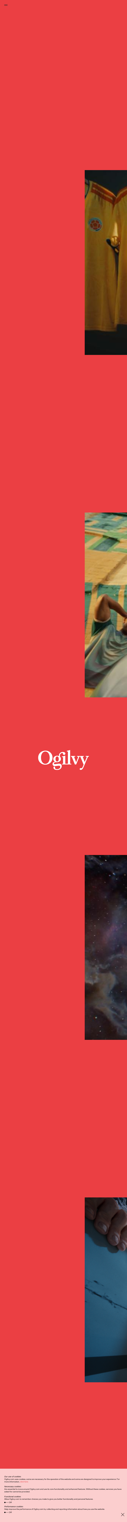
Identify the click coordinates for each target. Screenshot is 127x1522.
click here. (24, 1481)
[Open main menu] (6, 5)
